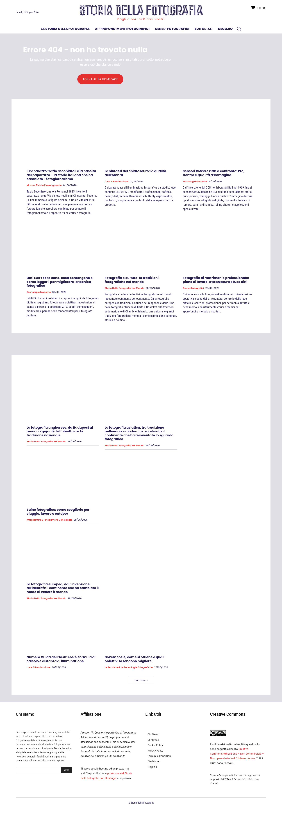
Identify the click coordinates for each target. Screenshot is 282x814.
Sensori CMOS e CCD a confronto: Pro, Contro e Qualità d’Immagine (213, 173)
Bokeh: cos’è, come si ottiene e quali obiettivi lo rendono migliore (134, 659)
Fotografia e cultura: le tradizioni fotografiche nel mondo (132, 280)
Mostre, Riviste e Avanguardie (44, 185)
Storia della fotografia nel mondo (124, 288)
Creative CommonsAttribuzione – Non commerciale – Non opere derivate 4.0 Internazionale (237, 754)
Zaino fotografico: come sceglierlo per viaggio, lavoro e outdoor (58, 511)
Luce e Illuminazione (116, 181)
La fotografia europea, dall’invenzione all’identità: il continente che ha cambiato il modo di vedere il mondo (63, 588)
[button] (239, 28)
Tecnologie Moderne (195, 181)
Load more (141, 680)
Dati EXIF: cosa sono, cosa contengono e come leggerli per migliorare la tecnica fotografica (60, 282)
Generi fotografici (193, 288)
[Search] (66, 770)
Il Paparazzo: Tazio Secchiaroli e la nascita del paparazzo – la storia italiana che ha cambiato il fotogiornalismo (61, 175)
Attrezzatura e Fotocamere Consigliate (49, 520)
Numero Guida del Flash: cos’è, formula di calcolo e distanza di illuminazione (61, 659)
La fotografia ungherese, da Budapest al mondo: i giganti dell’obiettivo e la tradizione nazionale (60, 431)
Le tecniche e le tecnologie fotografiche (129, 667)
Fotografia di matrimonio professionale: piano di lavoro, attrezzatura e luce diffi (216, 280)
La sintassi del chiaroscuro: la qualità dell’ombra (135, 173)
